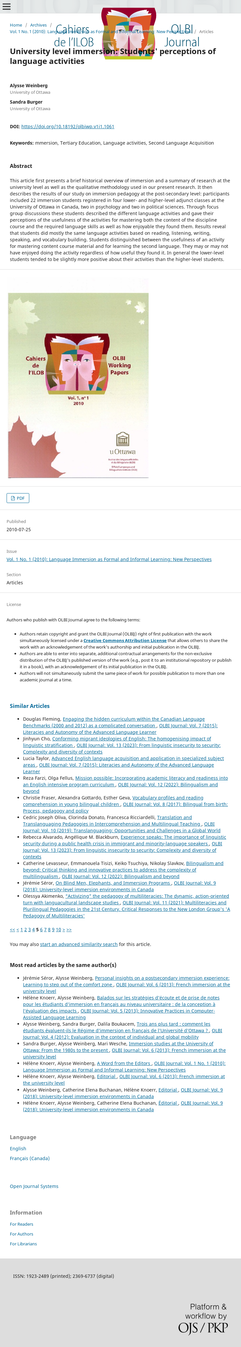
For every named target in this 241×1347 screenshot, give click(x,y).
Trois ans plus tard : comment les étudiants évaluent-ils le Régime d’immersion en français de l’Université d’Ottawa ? (116, 1027)
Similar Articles (30, 706)
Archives (38, 25)
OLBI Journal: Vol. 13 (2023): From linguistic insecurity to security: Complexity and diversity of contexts (122, 850)
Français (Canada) (30, 1158)
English (18, 1148)
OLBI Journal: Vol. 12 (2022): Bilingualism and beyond (121, 876)
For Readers (21, 1224)
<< (12, 929)
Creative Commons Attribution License (125, 640)
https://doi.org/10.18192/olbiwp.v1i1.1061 (67, 126)
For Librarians (23, 1244)
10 (58, 929)
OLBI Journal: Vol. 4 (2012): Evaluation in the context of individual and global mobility (122, 1033)
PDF (20, 498)
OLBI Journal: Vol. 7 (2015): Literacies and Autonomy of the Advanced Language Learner (120, 728)
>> (69, 929)
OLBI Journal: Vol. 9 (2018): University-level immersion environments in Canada (119, 886)
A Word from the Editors (124, 1063)
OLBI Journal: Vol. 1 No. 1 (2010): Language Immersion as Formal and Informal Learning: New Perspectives (124, 1066)
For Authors (21, 1234)
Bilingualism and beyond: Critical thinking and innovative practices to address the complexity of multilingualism (123, 869)
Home (16, 25)
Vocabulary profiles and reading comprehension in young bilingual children (113, 800)
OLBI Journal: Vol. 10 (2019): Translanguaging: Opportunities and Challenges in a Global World (122, 827)
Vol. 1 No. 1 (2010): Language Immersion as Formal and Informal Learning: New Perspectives (100, 31)
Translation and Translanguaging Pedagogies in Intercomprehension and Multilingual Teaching (112, 820)
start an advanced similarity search (79, 944)
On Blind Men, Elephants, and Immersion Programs (113, 883)
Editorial (107, 1076)
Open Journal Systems (34, 1186)
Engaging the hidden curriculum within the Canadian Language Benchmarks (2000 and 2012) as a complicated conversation (114, 722)
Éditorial (168, 1103)
